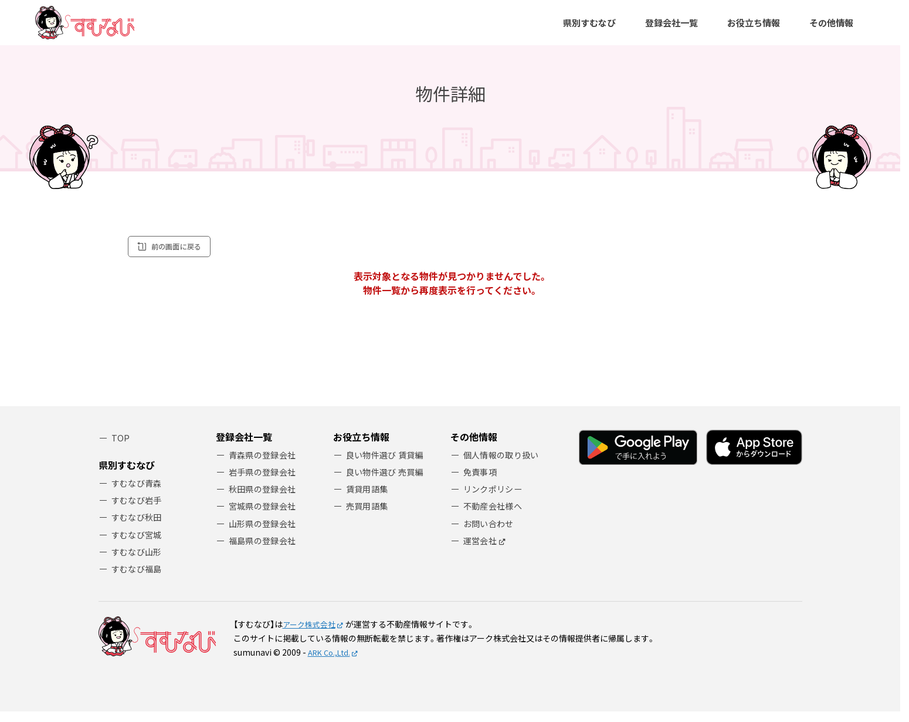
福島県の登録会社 (264, 554)
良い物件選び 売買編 (387, 482)
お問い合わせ (490, 535)
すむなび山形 (138, 561)
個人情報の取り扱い (503, 464)
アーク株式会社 (311, 634)
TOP (120, 447)
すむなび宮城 (138, 543)
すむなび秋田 (138, 525)
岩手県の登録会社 (264, 482)
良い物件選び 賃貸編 (387, 464)
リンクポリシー (494, 500)
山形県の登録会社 (264, 535)
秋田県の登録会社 (264, 500)
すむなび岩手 (138, 507)
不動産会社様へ (494, 518)
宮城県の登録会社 (264, 518)
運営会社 (481, 554)
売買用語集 (368, 518)
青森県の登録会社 (264, 464)
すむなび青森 (138, 489)
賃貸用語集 (368, 500)
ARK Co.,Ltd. (331, 663)
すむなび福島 (138, 578)
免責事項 (481, 482)
